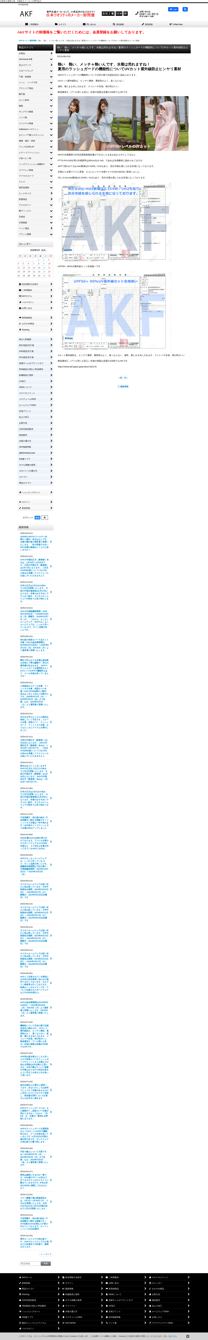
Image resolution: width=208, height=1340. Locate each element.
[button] (185, 9)
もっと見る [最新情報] (45, 1254)
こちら (174, 1336)
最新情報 (123, 386)
